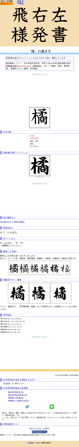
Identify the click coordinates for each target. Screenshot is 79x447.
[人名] (32, 135)
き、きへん (34, 146)
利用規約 (31, 443)
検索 (20, 2)
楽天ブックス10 (35, 428)
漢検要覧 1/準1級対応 (15, 398)
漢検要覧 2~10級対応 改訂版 (18, 401)
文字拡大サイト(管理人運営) (12, 222)
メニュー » (4, 3)
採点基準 (7, 383)
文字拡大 (46, 428)
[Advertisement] (40, 90)
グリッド (40, 177)
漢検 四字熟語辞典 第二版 (17, 395)
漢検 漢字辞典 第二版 (15, 392)
